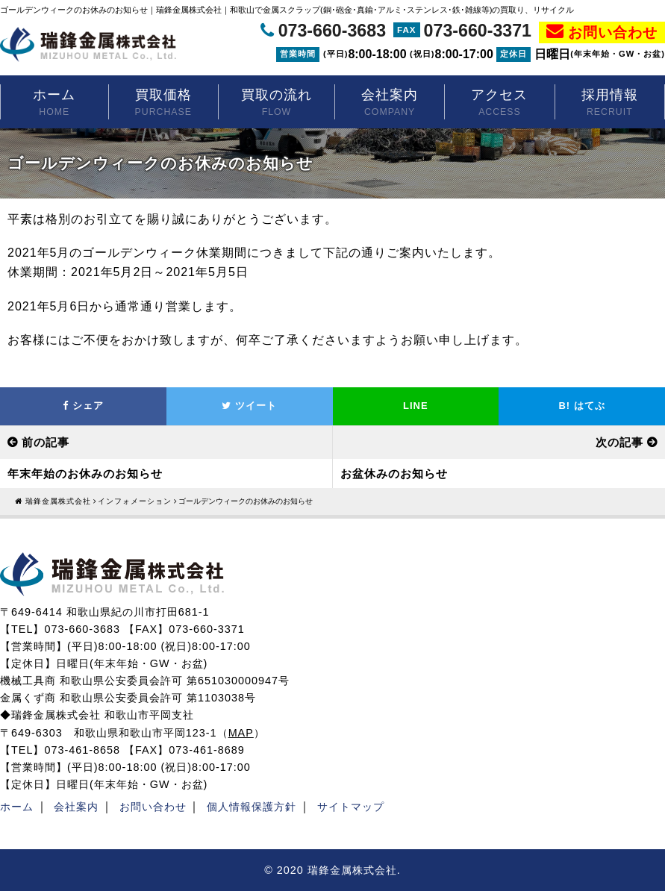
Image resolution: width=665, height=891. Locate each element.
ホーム (54, 103)
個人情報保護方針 (251, 807)
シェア (83, 405)
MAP (241, 733)
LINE (415, 405)
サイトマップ (350, 807)
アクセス (499, 103)
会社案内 (390, 103)
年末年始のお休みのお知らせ (85, 473)
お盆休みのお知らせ (394, 473)
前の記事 (45, 442)
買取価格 (163, 103)
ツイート (249, 405)
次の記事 (619, 442)
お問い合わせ (613, 32)
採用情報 (610, 103)
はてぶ (581, 405)
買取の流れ (276, 103)
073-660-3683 (332, 30)
